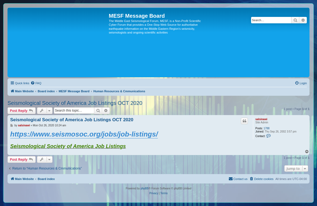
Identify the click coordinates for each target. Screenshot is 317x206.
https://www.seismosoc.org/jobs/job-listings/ (84, 134)
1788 (267, 128)
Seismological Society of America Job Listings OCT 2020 (75, 103)
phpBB (145, 188)
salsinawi (261, 119)
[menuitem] (36, 83)
